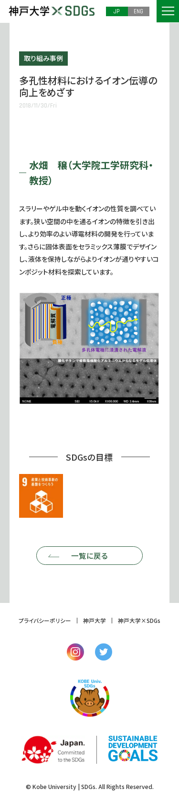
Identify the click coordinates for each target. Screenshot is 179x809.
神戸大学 (94, 621)
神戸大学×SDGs (138, 621)
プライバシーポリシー (45, 621)
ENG (139, 11)
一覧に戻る (89, 556)
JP (117, 11)
